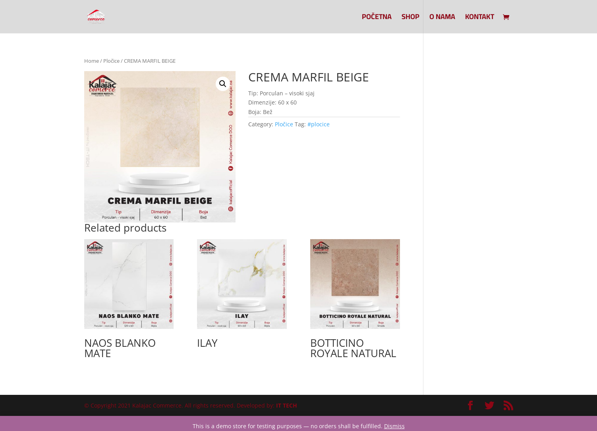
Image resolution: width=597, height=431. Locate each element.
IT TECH (286, 405)
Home (91, 60)
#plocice (318, 124)
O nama (442, 18)
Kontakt (479, 18)
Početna (377, 18)
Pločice (111, 60)
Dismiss (394, 426)
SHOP (410, 18)
